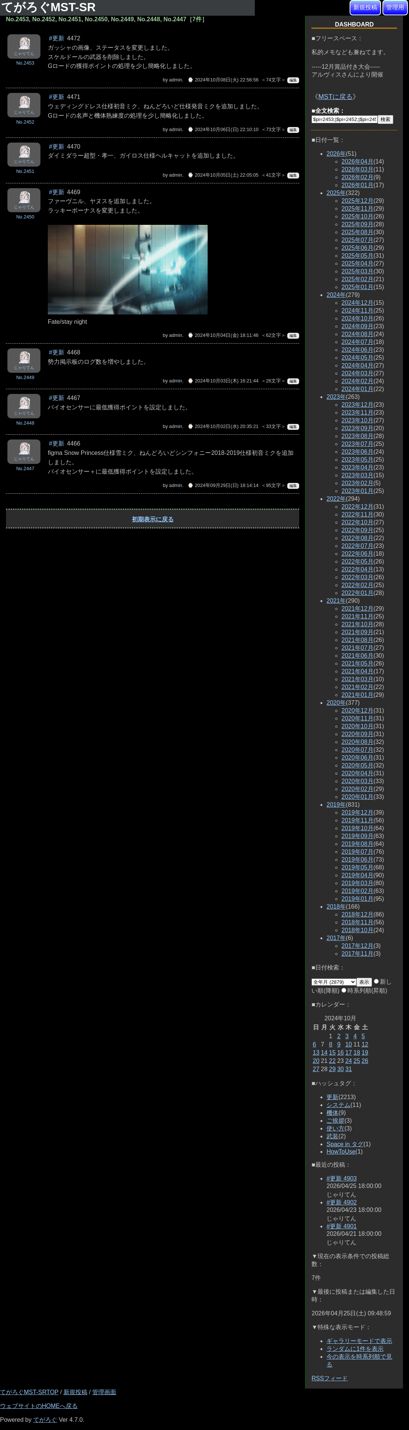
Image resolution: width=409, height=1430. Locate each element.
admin (175, 80)
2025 (336, 193)
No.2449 (25, 377)
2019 (336, 804)
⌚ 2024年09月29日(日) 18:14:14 (223, 485)
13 (316, 1052)
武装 (332, 1136)
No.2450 (25, 217)
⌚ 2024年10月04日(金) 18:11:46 (223, 335)
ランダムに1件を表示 (355, 1349)
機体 (332, 1113)
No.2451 (25, 171)
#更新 (56, 38)
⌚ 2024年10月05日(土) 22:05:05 (223, 175)
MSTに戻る (335, 96)
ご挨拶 (335, 1120)
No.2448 (25, 423)
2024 (336, 295)
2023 (336, 397)
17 (348, 1052)
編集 (293, 80)
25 (356, 1061)
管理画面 (104, 1392)
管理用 (395, 7)
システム (338, 1105)
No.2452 (25, 122)
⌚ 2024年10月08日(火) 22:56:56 (223, 80)
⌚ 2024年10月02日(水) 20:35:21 (223, 426)
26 (365, 1061)
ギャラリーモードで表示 (359, 1341)
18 (356, 1052)
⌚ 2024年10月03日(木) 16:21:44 (223, 381)
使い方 (335, 1128)
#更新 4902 (341, 1202)
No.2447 (25, 468)
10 (348, 1044)
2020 (336, 703)
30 (340, 1069)
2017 (336, 938)
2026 (336, 154)
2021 (336, 601)
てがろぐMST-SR (50, 7)
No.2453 (25, 63)
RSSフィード (330, 1378)
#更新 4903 (341, 1178)
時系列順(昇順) (364, 990)
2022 (336, 499)
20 (316, 1061)
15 (332, 1052)
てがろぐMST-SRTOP (29, 1392)
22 (332, 1061)
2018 (336, 906)
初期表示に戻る (153, 519)
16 (340, 1052)
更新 (332, 1097)
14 (324, 1052)
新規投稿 (365, 7)
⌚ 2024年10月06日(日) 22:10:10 (223, 129)
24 (348, 1061)
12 (365, 1044)
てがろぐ (45, 1420)
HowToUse (340, 1151)
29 (332, 1069)
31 (348, 1069)
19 (365, 1052)
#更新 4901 (341, 1226)
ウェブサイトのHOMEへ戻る (39, 1406)
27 (316, 1069)
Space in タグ (344, 1144)
